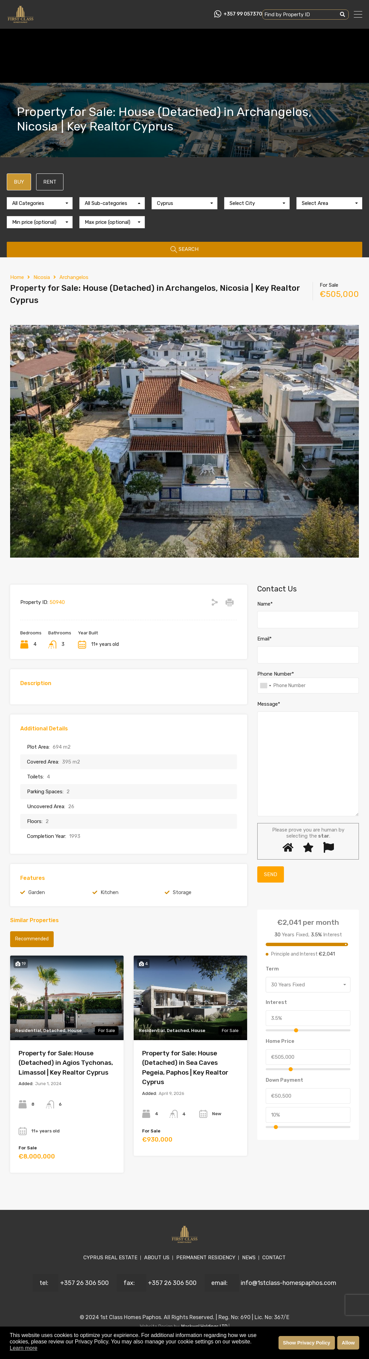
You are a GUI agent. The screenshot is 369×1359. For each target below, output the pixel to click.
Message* (268, 704)
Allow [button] (348, 1342)
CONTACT (274, 1258)
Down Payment (284, 1080)
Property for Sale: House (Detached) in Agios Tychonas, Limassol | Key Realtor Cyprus (66, 1062)
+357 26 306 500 (84, 1283)
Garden (36, 892)
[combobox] (40, 203)
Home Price (280, 1041)
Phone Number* (275, 674)
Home (17, 277)
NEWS (249, 1258)
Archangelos (73, 277)
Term (272, 969)
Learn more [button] (23, 1348)
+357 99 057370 (242, 14)
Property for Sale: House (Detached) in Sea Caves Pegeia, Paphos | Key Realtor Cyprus (185, 1067)
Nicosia (41, 277)
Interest (276, 1002)
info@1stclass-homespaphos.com (288, 1283)
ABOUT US (156, 1258)
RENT (49, 182)
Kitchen (109, 892)
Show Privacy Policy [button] (306, 1342)
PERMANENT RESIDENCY (205, 1258)
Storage (182, 892)
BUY (19, 182)
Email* (264, 639)
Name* (265, 604)
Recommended (32, 939)
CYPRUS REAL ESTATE (110, 1258)
